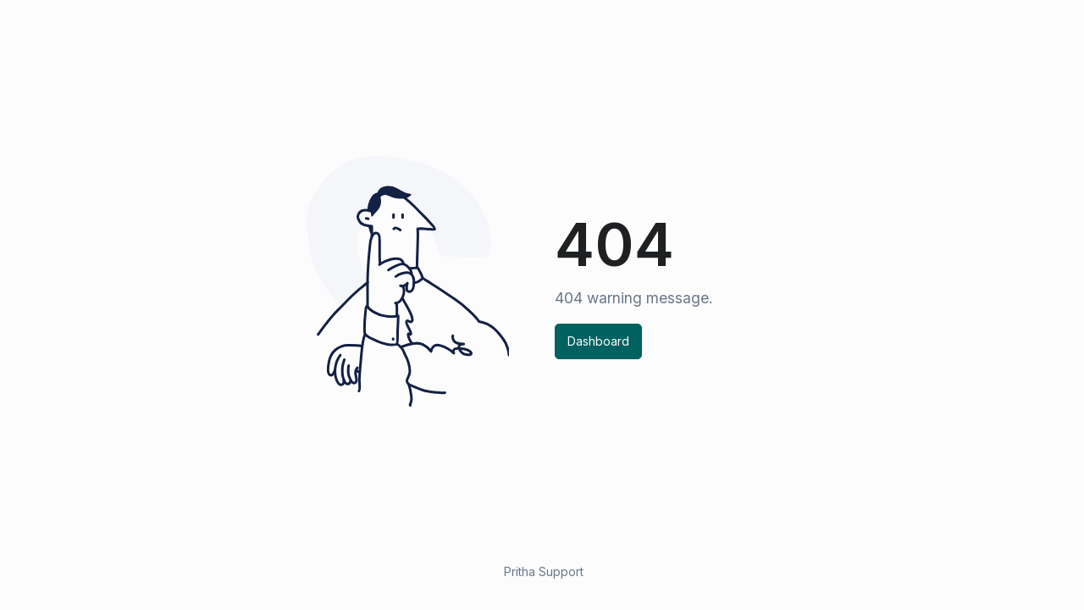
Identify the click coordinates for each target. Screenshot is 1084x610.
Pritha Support (543, 571)
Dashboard (598, 341)
